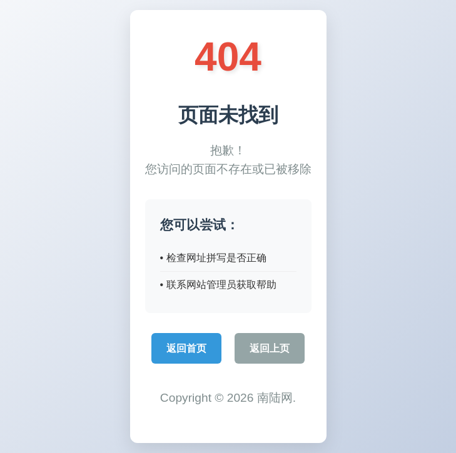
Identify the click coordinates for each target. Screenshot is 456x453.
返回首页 (186, 348)
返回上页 (270, 348)
